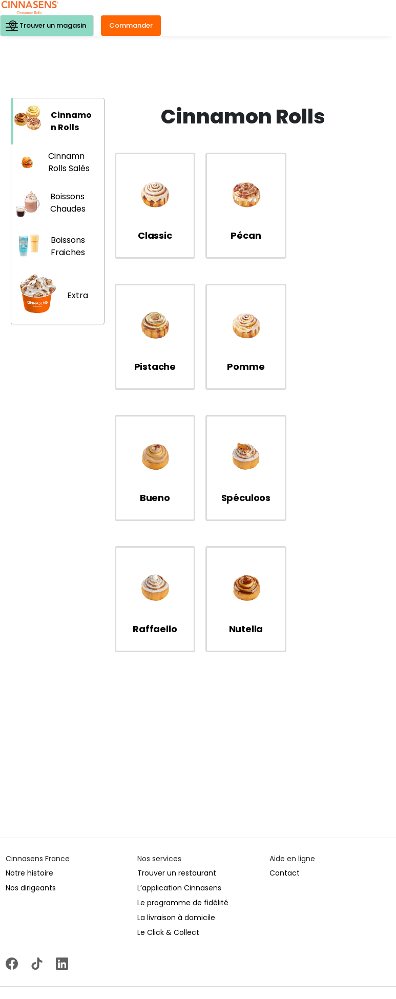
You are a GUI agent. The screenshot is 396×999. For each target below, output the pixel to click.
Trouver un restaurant (176, 742)
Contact (284, 742)
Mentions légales (26, 955)
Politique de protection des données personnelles (131, 955)
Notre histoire (29, 742)
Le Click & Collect (168, 801)
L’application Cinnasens (179, 757)
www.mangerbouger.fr (319, 988)
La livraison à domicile (176, 786)
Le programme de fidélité (182, 771)
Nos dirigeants (31, 757)
